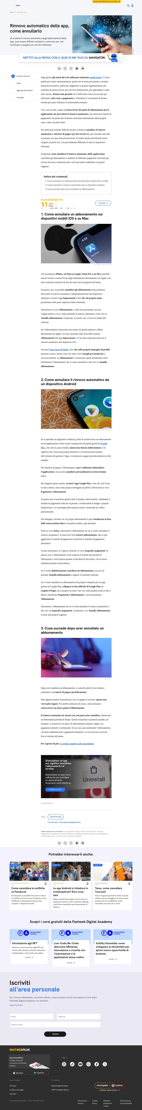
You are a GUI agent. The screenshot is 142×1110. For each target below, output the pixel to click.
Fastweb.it (13, 1094)
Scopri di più (56, 790)
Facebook (71, 68)
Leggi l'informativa (16, 1005)
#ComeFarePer (53, 822)
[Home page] (71, 5)
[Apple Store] (18, 1073)
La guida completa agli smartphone (77, 743)
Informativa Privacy (82, 1102)
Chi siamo (13, 1086)
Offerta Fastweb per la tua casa (105, 2)
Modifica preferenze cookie (107, 1103)
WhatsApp (77, 68)
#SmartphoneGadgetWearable (70, 822)
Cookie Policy (95, 1102)
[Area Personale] (132, 5)
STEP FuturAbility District (60, 1090)
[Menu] (14, 5)
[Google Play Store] (39, 1073)
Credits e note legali (16, 1090)
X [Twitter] (65, 68)
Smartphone (56, 817)
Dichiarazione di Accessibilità (126, 1102)
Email (83, 68)
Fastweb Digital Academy (59, 1086)
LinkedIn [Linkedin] (59, 68)
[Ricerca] (129, 5)
